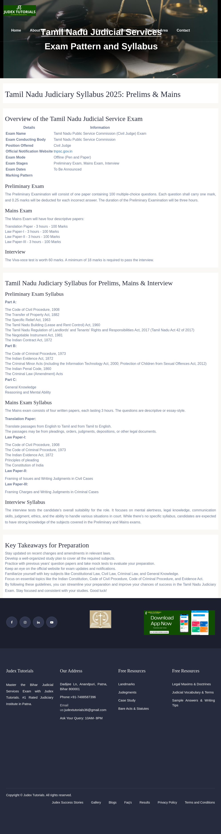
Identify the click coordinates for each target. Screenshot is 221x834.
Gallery (96, 802)
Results (144, 802)
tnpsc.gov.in (63, 151)
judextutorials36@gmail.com (85, 710)
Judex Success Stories (67, 802)
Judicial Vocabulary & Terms (193, 692)
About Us (38, 30)
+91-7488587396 (83, 697)
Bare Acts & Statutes (133, 708)
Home (16, 30)
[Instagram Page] (25, 622)
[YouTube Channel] (51, 622)
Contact (183, 30)
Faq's (128, 802)
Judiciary (62, 30)
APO (83, 30)
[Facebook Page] (11, 622)
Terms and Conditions (200, 802)
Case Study (127, 700)
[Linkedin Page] (38, 622)
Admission (128, 30)
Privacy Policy (167, 802)
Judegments (127, 692)
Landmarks (126, 684)
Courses (103, 30)
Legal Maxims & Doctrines (191, 684)
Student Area (157, 30)
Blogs (112, 802)
